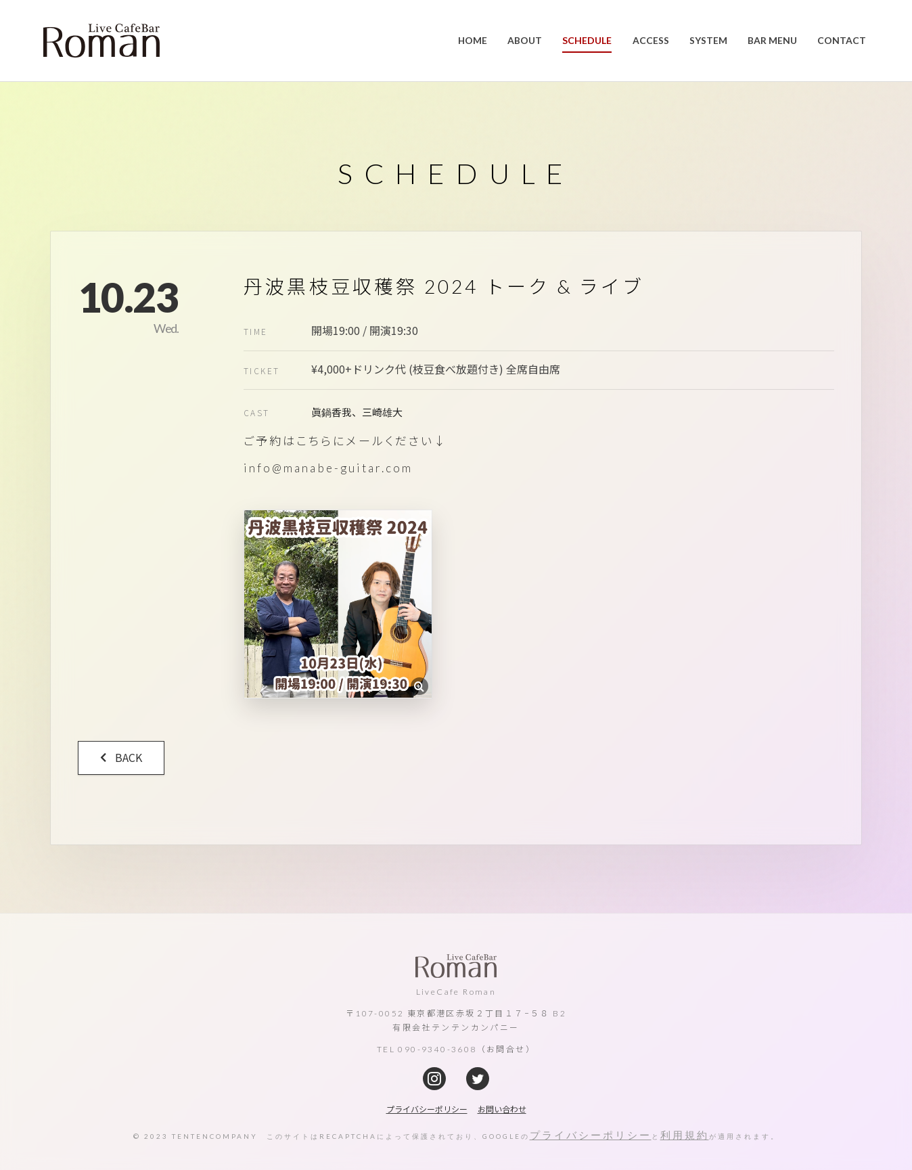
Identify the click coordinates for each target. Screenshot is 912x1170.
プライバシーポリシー (591, 1135)
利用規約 (684, 1135)
